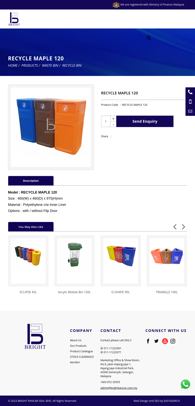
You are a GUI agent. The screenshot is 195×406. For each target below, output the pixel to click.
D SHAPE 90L (120, 292)
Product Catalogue (81, 351)
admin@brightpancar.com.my (118, 388)
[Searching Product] (149, 37)
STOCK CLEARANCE (82, 357)
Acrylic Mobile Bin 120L (74, 292)
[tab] (31, 180)
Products (30, 65)
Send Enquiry (145, 121)
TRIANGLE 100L (167, 292)
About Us (76, 340)
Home (13, 65)
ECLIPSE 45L (28, 292)
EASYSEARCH (172, 401)
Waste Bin (50, 65)
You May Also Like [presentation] (30, 227)
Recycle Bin (72, 65)
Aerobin (75, 362)
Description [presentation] (31, 180)
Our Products (78, 346)
